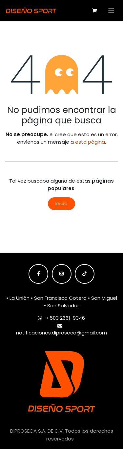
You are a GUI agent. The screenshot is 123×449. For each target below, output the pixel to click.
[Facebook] (38, 274)
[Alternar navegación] (111, 10)
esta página (90, 141)
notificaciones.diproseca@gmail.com (61, 332)
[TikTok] (84, 274)
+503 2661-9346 (65, 317)
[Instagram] (62, 274)
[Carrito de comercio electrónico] (94, 10)
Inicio (61, 203)
